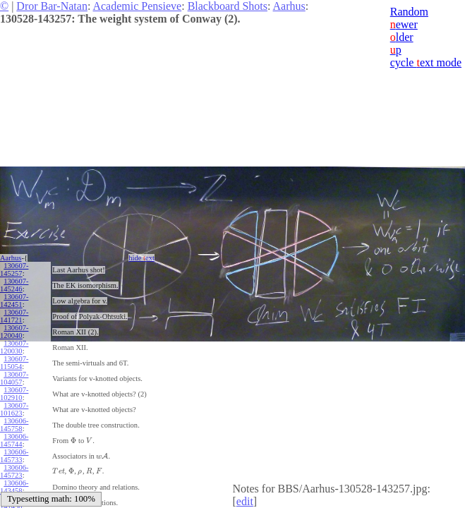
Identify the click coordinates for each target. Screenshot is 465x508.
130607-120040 (14, 331)
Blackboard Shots (227, 6)
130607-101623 (14, 409)
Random (409, 12)
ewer (404, 24)
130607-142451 (14, 300)
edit (244, 501)
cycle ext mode (425, 62)
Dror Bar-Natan (51, 6)
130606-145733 (14, 456)
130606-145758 (14, 425)
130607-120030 (14, 347)
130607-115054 (14, 362)
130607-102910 (14, 393)
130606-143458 (14, 487)
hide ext (141, 258)
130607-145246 (14, 285)
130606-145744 (14, 440)
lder (401, 37)
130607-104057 (14, 378)
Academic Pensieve (136, 6)
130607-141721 (14, 316)
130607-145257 (14, 269)
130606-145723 (14, 471)
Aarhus (289, 6)
